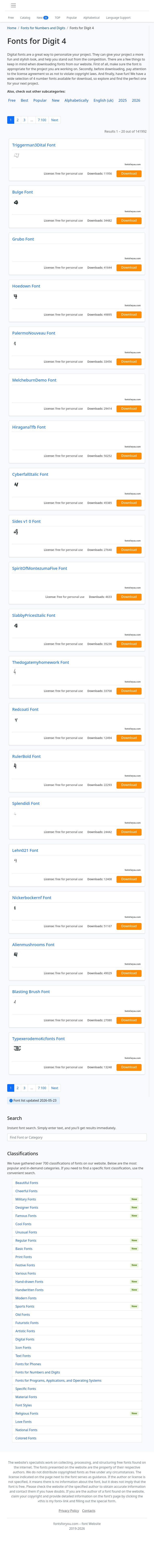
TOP (57, 17)
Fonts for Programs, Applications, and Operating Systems (58, 1380)
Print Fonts (23, 1257)
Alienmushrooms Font (33, 944)
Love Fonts (23, 1421)
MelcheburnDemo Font (34, 380)
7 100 (42, 120)
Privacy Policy (69, 1510)
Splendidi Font (26, 803)
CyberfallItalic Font (30, 474)
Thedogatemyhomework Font (40, 662)
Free (11, 17)
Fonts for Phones (28, 1364)
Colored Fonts (25, 1438)
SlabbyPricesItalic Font (33, 615)
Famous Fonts (25, 1216)
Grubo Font (23, 239)
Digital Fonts (24, 1339)
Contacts (88, 1510)
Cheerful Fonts (26, 1191)
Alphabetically (76, 100)
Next (54, 120)
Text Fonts (23, 1356)
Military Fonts (25, 1199)
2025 (123, 100)
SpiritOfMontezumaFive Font (39, 568)
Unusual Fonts (26, 1232)
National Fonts (26, 1430)
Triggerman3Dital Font (34, 145)
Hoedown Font (26, 286)
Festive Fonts (25, 1265)
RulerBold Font (26, 756)
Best (24, 100)
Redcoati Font (25, 709)
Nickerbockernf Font (31, 897)
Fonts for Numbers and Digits (37, 1372)
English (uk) (103, 100)
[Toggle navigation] (13, 5)
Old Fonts (22, 1314)
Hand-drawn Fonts (29, 1281)
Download (129, 173)
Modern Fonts (25, 1298)
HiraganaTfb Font (29, 427)
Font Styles (23, 1405)
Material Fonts (26, 1397)
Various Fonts (25, 1273)
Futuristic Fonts (26, 1323)
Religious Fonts (26, 1413)
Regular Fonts (25, 1240)
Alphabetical (91, 17)
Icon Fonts (23, 1347)
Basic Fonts (23, 1248)
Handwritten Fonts (29, 1290)
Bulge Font (22, 192)
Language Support (118, 17)
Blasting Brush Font (31, 991)
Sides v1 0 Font (26, 521)
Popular (72, 17)
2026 (136, 100)
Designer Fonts (26, 1207)
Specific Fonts (25, 1388)
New (43, 17)
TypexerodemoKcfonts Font (38, 1038)
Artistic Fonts (25, 1331)
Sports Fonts (24, 1306)
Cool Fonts (23, 1224)
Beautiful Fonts (26, 1183)
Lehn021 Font (25, 850)
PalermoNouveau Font (33, 333)
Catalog (25, 17)
